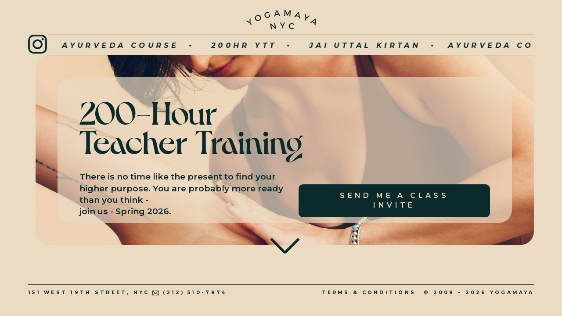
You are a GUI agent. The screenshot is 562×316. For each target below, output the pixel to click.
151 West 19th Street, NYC (89, 292)
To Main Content (285, 240)
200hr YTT (208, 45)
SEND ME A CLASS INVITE (394, 200)
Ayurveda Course (85, 45)
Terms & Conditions (368, 292)
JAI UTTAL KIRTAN (329, 45)
